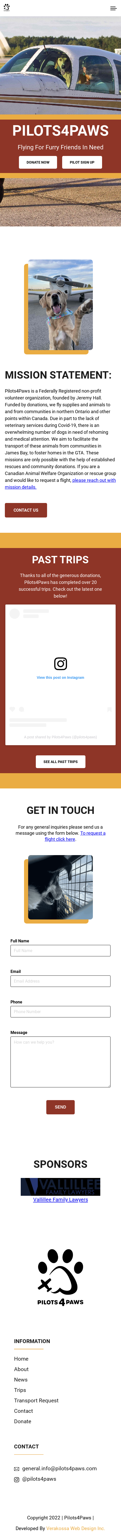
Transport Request (36, 1400)
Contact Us (26, 510)
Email (15, 971)
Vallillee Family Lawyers (60, 1200)
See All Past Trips (60, 762)
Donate (22, 1421)
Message (18, 1032)
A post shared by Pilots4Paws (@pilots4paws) (60, 737)
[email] (60, 981)
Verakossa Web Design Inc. (75, 1528)
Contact (23, 1411)
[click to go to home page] (6, 7)
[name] (60, 950)
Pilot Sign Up (82, 162)
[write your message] (60, 1062)
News (21, 1379)
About (21, 1369)
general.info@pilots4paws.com (59, 1468)
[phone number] (60, 1011)
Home (21, 1359)
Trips (20, 1390)
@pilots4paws (39, 1479)
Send (60, 1107)
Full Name (19, 941)
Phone (16, 1002)
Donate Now (38, 162)
